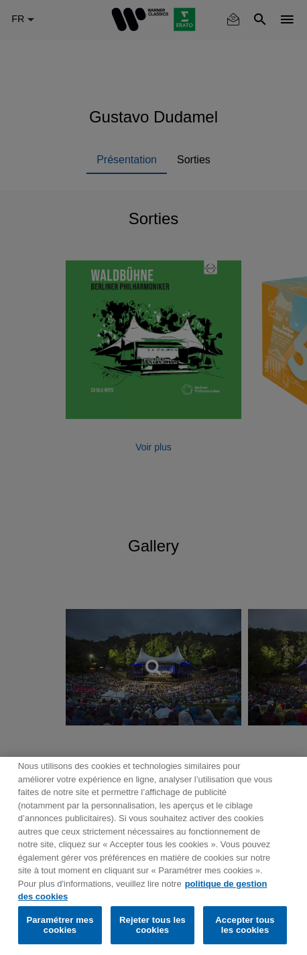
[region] (153, 856)
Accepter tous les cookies (244, 925)
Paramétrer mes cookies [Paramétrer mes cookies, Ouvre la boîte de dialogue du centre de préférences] (59, 925)
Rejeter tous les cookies (152, 925)
